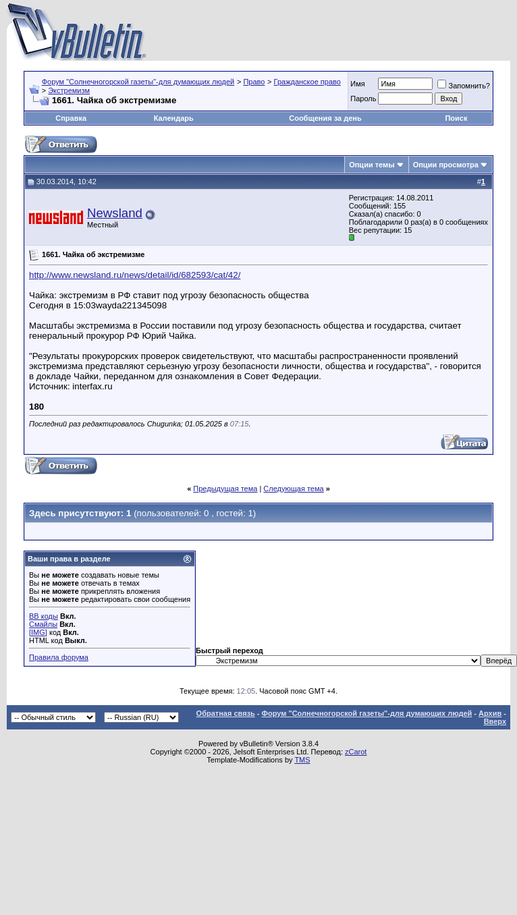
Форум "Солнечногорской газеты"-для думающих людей (138, 82)
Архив (490, 713)
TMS (302, 760)
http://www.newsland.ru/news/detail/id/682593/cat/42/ (134, 275)
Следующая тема (293, 488)
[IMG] (38, 632)
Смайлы (43, 624)
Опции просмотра (446, 165)
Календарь (174, 118)
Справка (70, 118)
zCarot (355, 752)
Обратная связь (225, 713)
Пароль (363, 98)
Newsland (114, 213)
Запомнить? (463, 86)
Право (254, 82)
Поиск (456, 118)
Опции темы (371, 165)
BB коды (43, 616)
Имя (357, 84)
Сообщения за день (325, 118)
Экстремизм (69, 90)
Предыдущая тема (225, 488)
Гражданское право (307, 82)
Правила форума (58, 657)
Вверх (495, 721)
